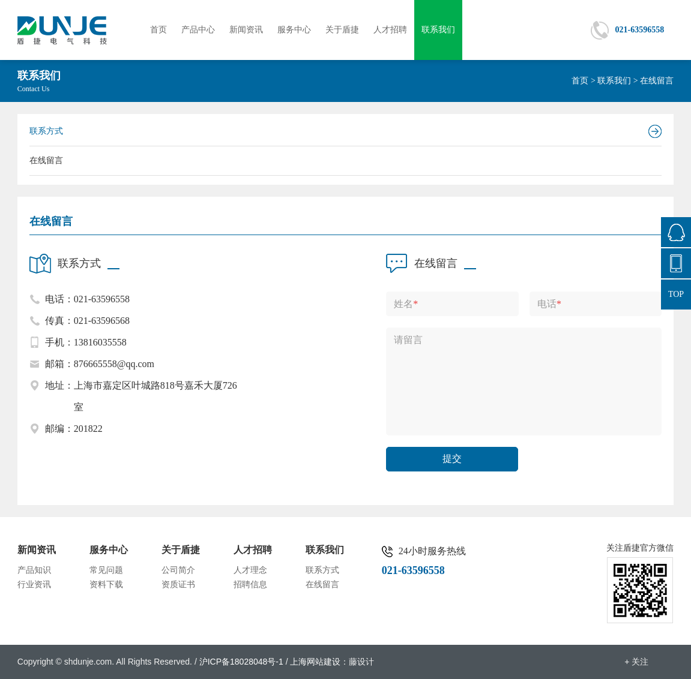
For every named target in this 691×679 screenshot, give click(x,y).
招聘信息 (250, 584)
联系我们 (438, 29)
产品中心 (198, 29)
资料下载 (106, 584)
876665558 (676, 232)
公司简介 (178, 570)
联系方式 (46, 131)
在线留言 (46, 160)
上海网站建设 (315, 661)
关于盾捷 (342, 29)
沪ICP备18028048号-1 (241, 661)
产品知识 (34, 570)
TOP (676, 294)
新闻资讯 (246, 29)
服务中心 (294, 29)
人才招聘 (390, 29)
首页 (158, 29)
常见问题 (106, 570)
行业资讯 (34, 584)
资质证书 (178, 584)
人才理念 (250, 570)
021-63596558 (640, 29)
